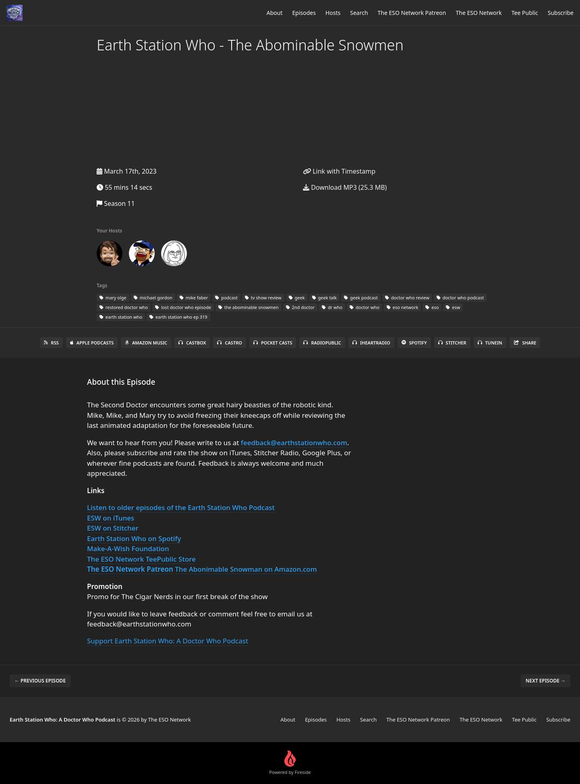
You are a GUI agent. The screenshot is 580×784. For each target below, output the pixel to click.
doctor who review (407, 298)
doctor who (364, 307)
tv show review (263, 298)
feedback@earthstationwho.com (294, 442)
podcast (226, 298)
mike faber (194, 298)
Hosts (332, 13)
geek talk (324, 298)
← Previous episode (40, 680)
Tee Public (525, 13)
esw (453, 307)
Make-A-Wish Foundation (128, 548)
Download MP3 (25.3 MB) (345, 187)
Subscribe (561, 13)
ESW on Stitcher (113, 528)
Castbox (192, 343)
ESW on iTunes (110, 518)
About (275, 13)
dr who (332, 307)
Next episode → (546, 680)
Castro (229, 343)
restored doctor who (123, 307)
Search (359, 13)
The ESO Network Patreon (412, 13)
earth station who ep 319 (178, 317)
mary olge (112, 298)
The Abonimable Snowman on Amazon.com (246, 569)
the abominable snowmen (248, 307)
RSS (51, 343)
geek (297, 298)
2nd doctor (300, 307)
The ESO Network (478, 13)
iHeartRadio (371, 343)
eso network (402, 307)
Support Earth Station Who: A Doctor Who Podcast (167, 640)
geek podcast (361, 298)
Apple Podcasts (92, 343)
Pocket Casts (272, 343)
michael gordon (153, 298)
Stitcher (452, 343)
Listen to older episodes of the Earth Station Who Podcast (181, 507)
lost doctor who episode (183, 307)
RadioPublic (322, 343)
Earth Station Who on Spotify (134, 538)
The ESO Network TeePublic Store (141, 559)
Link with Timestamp (339, 171)
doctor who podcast (460, 298)
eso (432, 307)
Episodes (304, 13)
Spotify (414, 343)
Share (525, 343)
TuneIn (490, 343)
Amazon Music (146, 343)
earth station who (120, 317)
